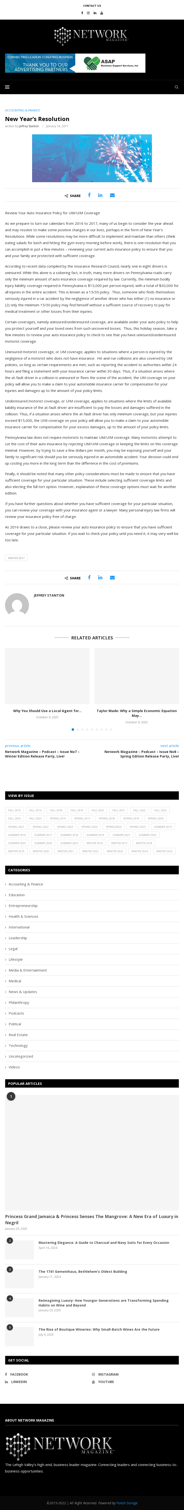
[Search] (176, 87)
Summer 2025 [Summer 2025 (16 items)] (69, 843)
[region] (92, 63)
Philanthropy (19, 1002)
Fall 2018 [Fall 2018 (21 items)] (56, 810)
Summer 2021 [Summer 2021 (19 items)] (121, 835)
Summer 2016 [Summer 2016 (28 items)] (17, 835)
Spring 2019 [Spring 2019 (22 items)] (131, 818)
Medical (15, 980)
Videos (14, 1067)
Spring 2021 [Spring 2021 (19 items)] (16, 827)
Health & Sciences (23, 916)
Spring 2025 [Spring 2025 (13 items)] (138, 827)
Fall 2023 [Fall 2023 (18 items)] (160, 810)
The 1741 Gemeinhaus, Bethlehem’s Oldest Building (83, 1271)
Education (17, 894)
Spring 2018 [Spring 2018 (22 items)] (107, 818)
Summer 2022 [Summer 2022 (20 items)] (147, 835)
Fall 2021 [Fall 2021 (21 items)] (118, 810)
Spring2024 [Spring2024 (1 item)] (113, 827)
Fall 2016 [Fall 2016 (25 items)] (35, 810)
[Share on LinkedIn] (100, 195)
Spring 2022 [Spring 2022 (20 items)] (41, 827)
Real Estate (18, 1034)
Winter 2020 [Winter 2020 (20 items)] (41, 851)
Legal (13, 948)
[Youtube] (101, 13)
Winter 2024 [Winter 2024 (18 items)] (140, 851)
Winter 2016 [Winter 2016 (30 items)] (94, 843)
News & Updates (23, 991)
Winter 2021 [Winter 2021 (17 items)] (66, 851)
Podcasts (16, 1013)
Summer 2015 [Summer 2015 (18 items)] (163, 827)
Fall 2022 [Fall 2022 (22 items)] (139, 810)
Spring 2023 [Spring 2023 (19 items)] (65, 827)
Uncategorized (21, 1056)
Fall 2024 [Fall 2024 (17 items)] (14, 818)
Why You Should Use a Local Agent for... (47, 710)
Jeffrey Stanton (29, 126)
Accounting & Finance (26, 884)
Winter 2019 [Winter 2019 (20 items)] (16, 851)
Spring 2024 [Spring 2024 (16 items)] (89, 827)
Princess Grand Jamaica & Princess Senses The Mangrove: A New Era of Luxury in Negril (91, 1219)
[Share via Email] (112, 195)
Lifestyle (16, 959)
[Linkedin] (95, 13)
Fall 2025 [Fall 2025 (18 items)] (35, 818)
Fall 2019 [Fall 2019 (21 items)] (77, 810)
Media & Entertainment (28, 970)
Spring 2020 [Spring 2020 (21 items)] (156, 818)
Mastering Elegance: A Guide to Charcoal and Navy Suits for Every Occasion (104, 1242)
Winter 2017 (16, 558)
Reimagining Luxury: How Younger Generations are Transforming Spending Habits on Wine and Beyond (104, 1302)
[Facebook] (82, 13)
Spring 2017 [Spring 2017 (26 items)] (82, 818)
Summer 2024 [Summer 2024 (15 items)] (43, 843)
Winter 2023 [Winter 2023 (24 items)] (115, 851)
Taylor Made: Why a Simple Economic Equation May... (137, 713)
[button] (75, 63)
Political (15, 1023)
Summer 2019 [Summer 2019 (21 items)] (95, 835)
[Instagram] (88, 13)
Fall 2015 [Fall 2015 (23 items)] (14, 810)
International (19, 927)
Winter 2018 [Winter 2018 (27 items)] (144, 843)
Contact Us (92, 5)
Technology (18, 1045)
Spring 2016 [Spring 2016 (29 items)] (58, 818)
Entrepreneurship (23, 905)
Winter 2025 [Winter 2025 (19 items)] (164, 851)
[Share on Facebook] (89, 195)
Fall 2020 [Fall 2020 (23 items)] (98, 810)
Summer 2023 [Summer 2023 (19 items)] (17, 843)
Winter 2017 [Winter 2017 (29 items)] (119, 843)
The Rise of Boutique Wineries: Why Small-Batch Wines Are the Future (99, 1329)
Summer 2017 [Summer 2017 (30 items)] (43, 835)
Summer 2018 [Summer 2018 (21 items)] (69, 835)
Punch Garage (127, 1503)
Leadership (18, 937)
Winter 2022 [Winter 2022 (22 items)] (90, 851)
